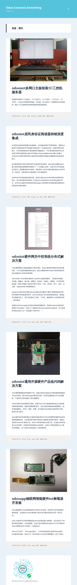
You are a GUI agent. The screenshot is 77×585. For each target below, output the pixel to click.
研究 (28, 116)
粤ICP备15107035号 (18, 581)
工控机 (39, 116)
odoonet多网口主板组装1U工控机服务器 (37, 90)
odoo (34, 116)
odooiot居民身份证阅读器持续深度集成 (38, 136)
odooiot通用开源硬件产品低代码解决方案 (38, 383)
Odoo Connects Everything (23, 7)
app (34, 197)
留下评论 (51, 116)
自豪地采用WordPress (31, 581)
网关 (41, 322)
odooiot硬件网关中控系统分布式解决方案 (38, 258)
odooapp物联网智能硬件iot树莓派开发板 (37, 500)
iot (37, 197)
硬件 (44, 116)
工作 (24, 116)
